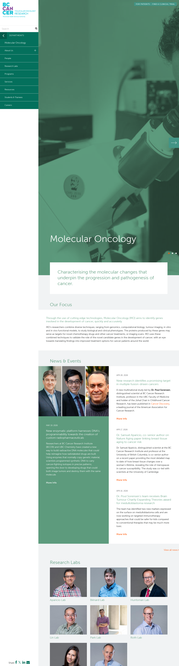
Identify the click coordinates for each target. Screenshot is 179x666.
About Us (21, 50)
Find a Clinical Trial (155, 4)
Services (8, 81)
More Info (51, 482)
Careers (8, 105)
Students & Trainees (14, 97)
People (8, 58)
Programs (9, 74)
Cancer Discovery (160, 403)
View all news (171, 550)
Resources (9, 89)
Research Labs (11, 66)
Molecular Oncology (15, 42)
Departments (16, 35)
